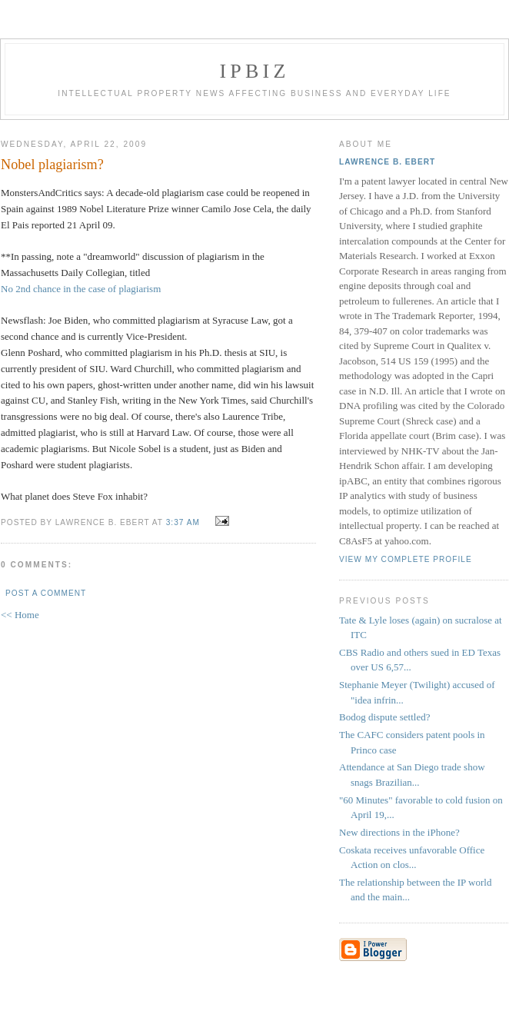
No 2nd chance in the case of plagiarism (81, 288)
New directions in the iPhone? (399, 832)
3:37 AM (183, 522)
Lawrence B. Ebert (387, 162)
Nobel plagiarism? (52, 164)
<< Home (20, 614)
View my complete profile (405, 559)
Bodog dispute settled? (384, 717)
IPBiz (255, 71)
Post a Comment (45, 593)
